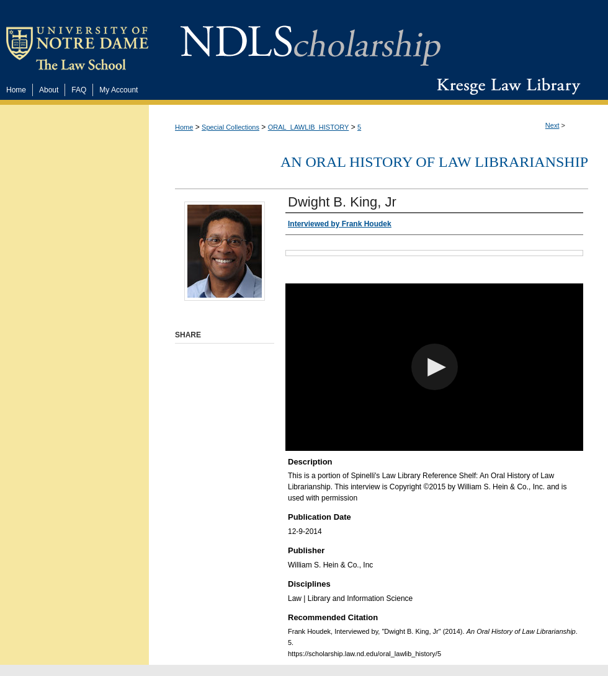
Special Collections (230, 127)
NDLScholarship (310, 39)
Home (184, 127)
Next (552, 125)
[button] (434, 367)
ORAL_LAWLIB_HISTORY (308, 127)
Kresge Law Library (506, 86)
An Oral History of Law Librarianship (434, 162)
